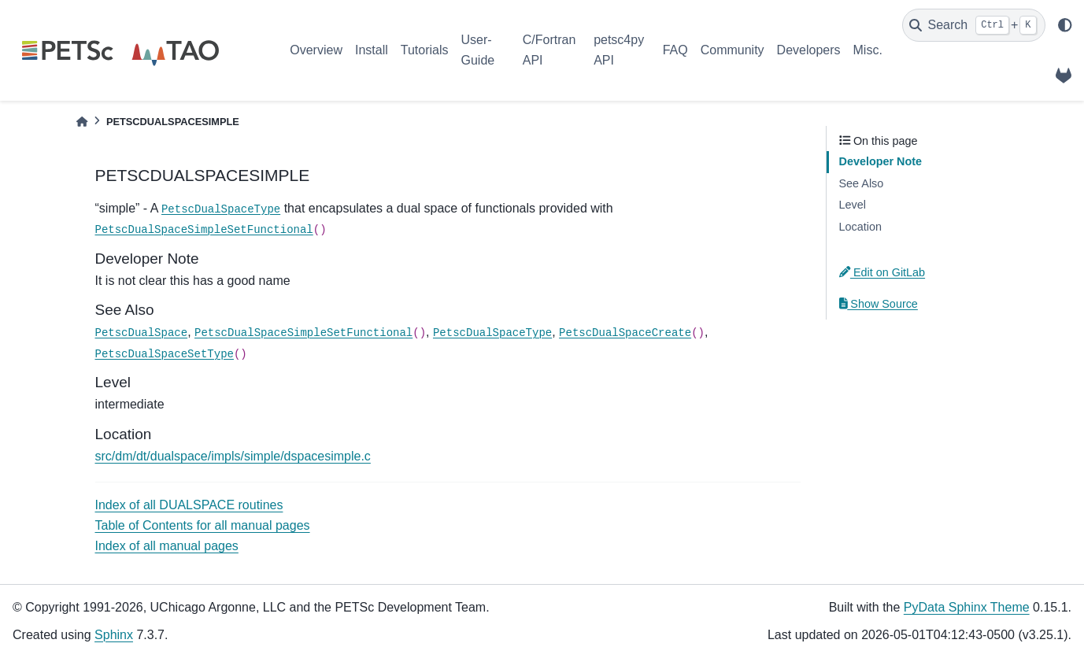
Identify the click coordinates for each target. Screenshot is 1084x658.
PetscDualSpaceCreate (625, 333)
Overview (316, 50)
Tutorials (425, 50)
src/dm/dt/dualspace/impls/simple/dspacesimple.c (233, 456)
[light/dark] (1065, 25)
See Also (861, 183)
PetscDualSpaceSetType (164, 354)
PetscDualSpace (141, 333)
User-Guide (478, 50)
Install (371, 50)
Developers (809, 50)
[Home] (81, 121)
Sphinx (113, 634)
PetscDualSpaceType (220, 209)
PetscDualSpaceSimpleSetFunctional (204, 230)
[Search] (973, 25)
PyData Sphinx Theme (967, 607)
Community (732, 50)
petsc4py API (619, 50)
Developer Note (881, 161)
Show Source (878, 304)
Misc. (867, 50)
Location (860, 226)
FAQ (675, 50)
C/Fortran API (549, 50)
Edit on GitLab (882, 272)
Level (852, 204)
